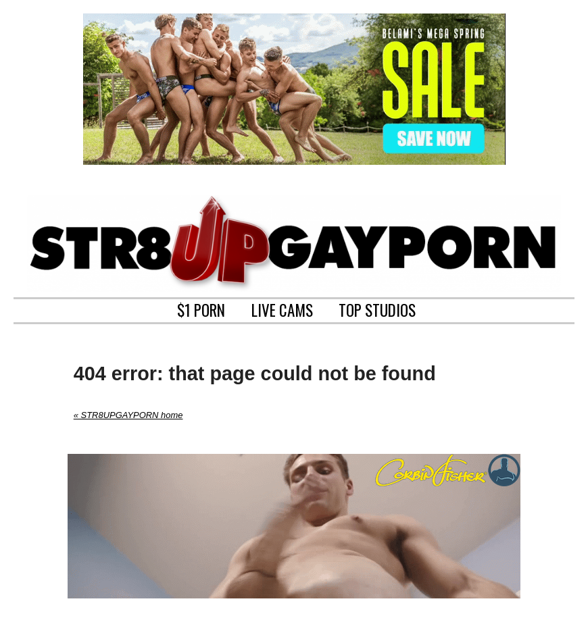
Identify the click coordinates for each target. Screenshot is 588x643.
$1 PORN (201, 308)
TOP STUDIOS (377, 308)
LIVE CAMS (282, 308)
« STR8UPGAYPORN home (128, 415)
